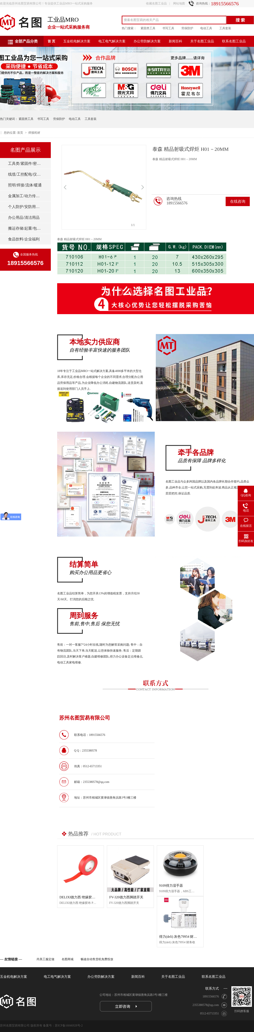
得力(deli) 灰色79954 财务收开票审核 (186, 936)
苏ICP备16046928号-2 (69, 1025)
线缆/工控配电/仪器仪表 (25, 174)
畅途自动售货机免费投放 (97, 959)
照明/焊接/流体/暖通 (25, 185)
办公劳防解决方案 (147, 41)
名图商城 (67, 959)
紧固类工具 (148, 28)
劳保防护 (187, 28)
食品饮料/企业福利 (24, 239)
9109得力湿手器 (171, 885)
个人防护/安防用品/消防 (25, 207)
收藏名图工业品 (156, 3)
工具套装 (225, 28)
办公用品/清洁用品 (24, 217)
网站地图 (179, 3)
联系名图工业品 (234, 41)
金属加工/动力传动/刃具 (25, 196)
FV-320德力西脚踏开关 (126, 897)
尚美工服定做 (45, 959)
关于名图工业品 (202, 41)
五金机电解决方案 (76, 41)
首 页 (51, 41)
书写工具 (168, 28)
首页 (20, 132)
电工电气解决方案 (112, 41)
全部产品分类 (26, 41)
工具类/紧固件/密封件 (25, 163)
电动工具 (206, 28)
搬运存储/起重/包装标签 (25, 228)
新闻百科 (175, 41)
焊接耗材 (34, 132)
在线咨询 (237, 201)
